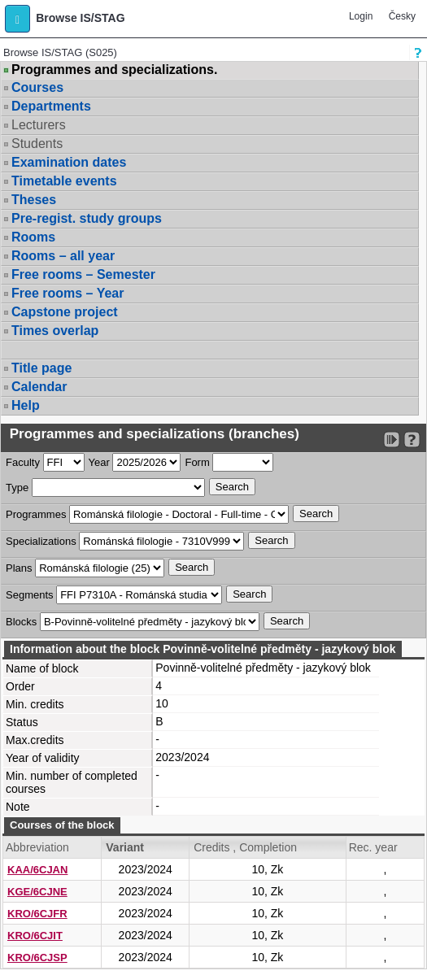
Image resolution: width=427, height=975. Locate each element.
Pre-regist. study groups (86, 218)
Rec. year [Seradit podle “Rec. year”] (373, 847)
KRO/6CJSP (37, 957)
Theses (33, 200)
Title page (41, 368)
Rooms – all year (63, 256)
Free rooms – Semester (83, 274)
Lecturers (38, 125)
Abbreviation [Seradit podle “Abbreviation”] (37, 847)
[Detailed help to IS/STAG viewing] (411, 439)
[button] (17, 19)
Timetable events (64, 181)
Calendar (39, 387)
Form (197, 462)
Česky (402, 16)
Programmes (36, 514)
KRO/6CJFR (37, 914)
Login (361, 16)
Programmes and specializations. (114, 70)
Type (17, 487)
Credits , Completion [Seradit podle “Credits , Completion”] (245, 847)
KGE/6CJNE (37, 892)
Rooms (33, 237)
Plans (19, 568)
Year (99, 462)
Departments (51, 106)
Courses (37, 87)
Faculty (23, 462)
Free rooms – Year (67, 293)
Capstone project (64, 312)
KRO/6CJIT (35, 935)
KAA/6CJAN (37, 870)
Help (25, 405)
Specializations (41, 541)
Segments (30, 595)
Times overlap (54, 330)
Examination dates (68, 162)
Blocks (21, 622)
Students (37, 143)
